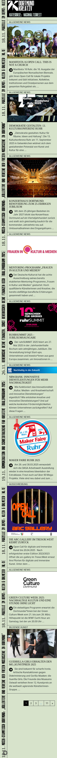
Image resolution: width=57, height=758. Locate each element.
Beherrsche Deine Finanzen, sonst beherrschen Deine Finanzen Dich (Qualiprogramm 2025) (3, 313)
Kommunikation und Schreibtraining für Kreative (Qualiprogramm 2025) (3, 431)
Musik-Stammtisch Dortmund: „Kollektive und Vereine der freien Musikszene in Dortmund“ (3, 695)
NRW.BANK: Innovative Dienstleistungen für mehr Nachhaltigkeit (28, 379)
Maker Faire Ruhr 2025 (24, 460)
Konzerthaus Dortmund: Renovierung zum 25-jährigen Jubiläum (30, 204)
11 (47, 703)
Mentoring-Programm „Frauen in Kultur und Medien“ (31, 269)
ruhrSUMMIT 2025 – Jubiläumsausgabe (22, 336)
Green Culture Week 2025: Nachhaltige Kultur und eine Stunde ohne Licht (30, 600)
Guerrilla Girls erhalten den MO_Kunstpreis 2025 (30, 663)
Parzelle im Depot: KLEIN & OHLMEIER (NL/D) (3, 594)
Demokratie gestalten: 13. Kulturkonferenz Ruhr (27, 127)
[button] (5, 753)
